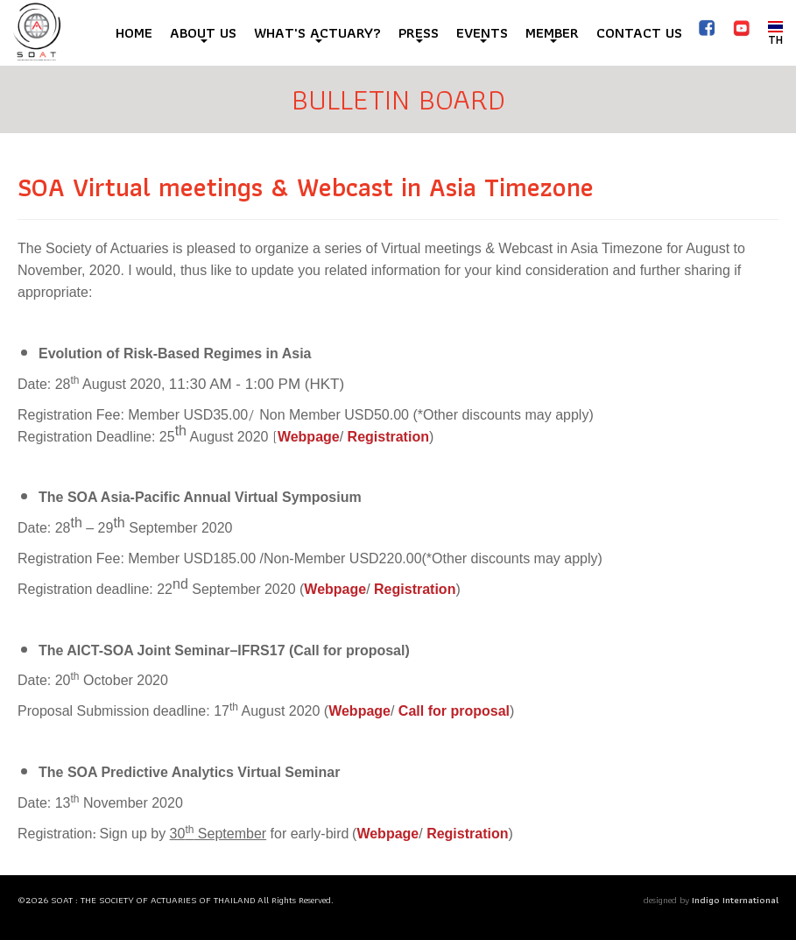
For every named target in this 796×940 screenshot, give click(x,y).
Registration (388, 436)
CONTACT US (639, 32)
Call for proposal (454, 710)
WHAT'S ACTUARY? (317, 32)
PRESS (418, 32)
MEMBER (552, 32)
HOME (134, 32)
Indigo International (735, 900)
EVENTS (482, 32)
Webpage (309, 436)
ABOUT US (203, 32)
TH (775, 32)
